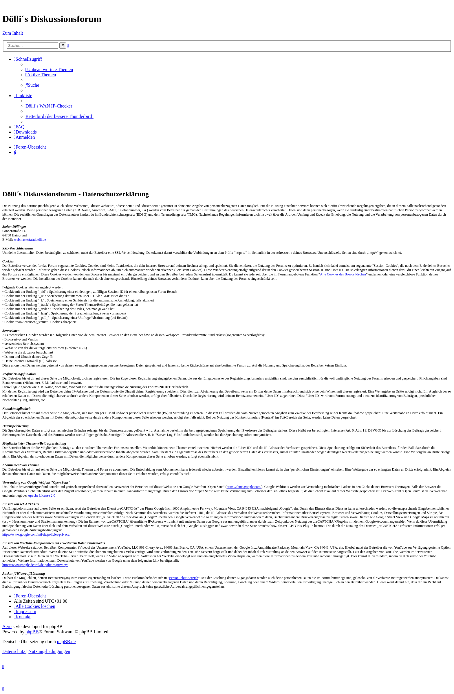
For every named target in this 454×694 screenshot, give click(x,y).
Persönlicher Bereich (183, 578)
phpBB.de (66, 641)
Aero (7, 626)
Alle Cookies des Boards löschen (343, 274)
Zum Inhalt (12, 33)
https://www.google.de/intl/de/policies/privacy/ (35, 565)
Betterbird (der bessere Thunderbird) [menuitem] (59, 116)
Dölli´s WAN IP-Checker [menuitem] (48, 105)
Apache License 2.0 (41, 495)
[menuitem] (49, 69)
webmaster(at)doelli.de (30, 240)
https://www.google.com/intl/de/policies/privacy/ (36, 534)
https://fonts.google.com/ (244, 487)
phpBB (32, 631)
